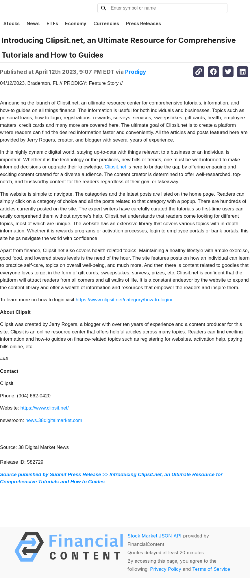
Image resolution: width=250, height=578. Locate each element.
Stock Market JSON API (154, 536)
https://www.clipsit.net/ (45, 408)
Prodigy (135, 71)
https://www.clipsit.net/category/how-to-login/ (124, 299)
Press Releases (143, 23)
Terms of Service (211, 569)
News (33, 23)
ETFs (52, 23)
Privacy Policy (165, 569)
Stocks (11, 23)
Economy (75, 23)
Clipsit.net (115, 167)
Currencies (106, 23)
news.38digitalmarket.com (53, 420)
